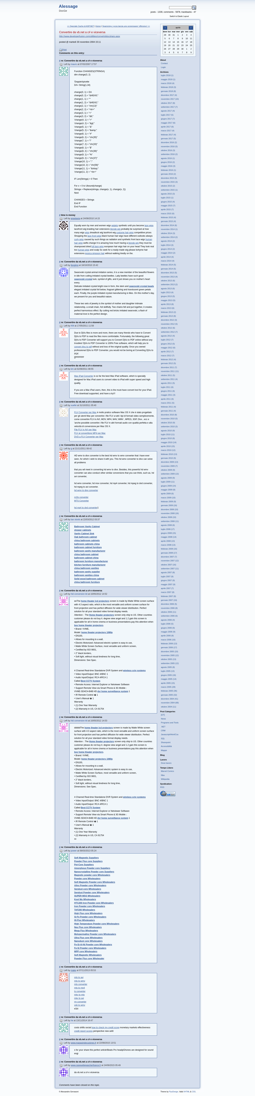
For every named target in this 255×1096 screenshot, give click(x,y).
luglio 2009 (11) (168, 482)
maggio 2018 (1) (168, 79)
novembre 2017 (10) (170, 99)
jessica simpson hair (94, 253)
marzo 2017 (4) (167, 131)
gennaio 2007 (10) (169, 600)
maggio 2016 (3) (168, 166)
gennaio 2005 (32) (169, 695)
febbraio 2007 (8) (168, 596)
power (74, 850)
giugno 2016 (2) (168, 162)
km (72, 369)
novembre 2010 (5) (169, 419)
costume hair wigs (125, 232)
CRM (163, 730)
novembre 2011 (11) (170, 371)
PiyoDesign (173, 1092)
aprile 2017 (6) (167, 127)
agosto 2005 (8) (168, 667)
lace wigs (148, 225)
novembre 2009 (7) (169, 466)
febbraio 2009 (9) (168, 501)
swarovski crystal (83, 279)
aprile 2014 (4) (167, 257)
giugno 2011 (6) (168, 391)
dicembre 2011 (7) (169, 367)
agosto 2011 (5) (168, 383)
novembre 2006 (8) (169, 608)
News (163, 719)
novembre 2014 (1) (169, 229)
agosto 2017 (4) (168, 111)
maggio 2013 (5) (168, 300)
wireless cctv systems (134, 670)
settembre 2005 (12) (170, 663)
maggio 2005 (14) (169, 679)
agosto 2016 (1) (168, 158)
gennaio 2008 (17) (169, 553)
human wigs (83, 250)
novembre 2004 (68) (170, 703)
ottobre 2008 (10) (168, 517)
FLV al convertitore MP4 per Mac (90, 433)
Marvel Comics (167, 771)
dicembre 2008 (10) (169, 509)
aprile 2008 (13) (168, 541)
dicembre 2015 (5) (169, 178)
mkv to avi (79, 998)
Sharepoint (166, 742)
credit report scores (83, 1031)
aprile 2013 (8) (167, 304)
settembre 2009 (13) (170, 474)
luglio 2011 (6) (167, 387)
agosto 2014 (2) (168, 241)
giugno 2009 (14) (168, 486)
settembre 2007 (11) (170, 568)
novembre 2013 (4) (169, 277)
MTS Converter (81, 501)
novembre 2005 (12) (170, 655)
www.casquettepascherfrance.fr (86, 1065)
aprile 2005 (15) (168, 683)
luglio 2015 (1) (167, 198)
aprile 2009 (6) (167, 494)
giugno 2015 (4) (168, 202)
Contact (164, 63)
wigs (87, 232)
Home (98, 26)
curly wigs (79, 239)
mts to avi (78, 977)
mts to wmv (79, 981)
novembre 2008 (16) (170, 513)
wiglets (114, 225)
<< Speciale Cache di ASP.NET (80, 26)
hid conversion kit (79, 594)
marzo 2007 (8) (167, 592)
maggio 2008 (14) (169, 537)
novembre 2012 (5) (169, 324)
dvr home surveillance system (112, 691)
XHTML (186, 1092)
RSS (162, 787)
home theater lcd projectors (95, 601)
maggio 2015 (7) (168, 206)
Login (163, 67)
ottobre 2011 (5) (168, 375)
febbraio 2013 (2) (168, 312)
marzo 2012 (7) (167, 356)
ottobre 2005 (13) (168, 659)
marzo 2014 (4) (167, 261)
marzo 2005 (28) (168, 687)
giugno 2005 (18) (168, 675)
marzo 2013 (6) (167, 308)
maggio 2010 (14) (169, 442)
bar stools (75, 519)
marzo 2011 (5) (167, 403)
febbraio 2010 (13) (169, 454)
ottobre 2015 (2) (168, 186)
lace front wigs (94, 236)
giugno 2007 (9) (168, 580)
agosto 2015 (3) (168, 194)
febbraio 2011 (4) (168, 407)
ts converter (80, 991)
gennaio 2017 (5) (168, 138)
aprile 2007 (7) (167, 588)
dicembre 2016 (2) (169, 142)
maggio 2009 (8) (168, 490)
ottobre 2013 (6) (168, 281)
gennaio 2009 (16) (169, 505)
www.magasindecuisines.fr (83, 1043)
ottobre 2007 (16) (168, 565)
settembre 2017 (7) (169, 107)
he (72, 1020)
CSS (194, 1092)
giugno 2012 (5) (168, 344)
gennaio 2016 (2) (168, 174)
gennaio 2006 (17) (169, 647)
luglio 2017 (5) (167, 115)
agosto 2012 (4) (168, 336)
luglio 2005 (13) (168, 671)
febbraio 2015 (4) (168, 217)
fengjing (74, 265)
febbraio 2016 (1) (168, 170)
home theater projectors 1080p (97, 632)
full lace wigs (97, 246)
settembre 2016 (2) (169, 154)
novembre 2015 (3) (169, 182)
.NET (163, 727)
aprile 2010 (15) (168, 446)
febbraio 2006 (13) (169, 643)
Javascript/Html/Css (169, 734)
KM (72, 326)
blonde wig (115, 229)
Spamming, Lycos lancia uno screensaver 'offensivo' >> (126, 26)
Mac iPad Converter (83, 376)
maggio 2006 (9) (168, 632)
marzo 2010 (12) (168, 450)
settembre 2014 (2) (169, 237)
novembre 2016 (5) (169, 146)
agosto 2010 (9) (168, 431)
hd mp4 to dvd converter (85, 507)
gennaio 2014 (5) (168, 269)
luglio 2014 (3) (167, 245)
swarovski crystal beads (141, 286)
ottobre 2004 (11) (168, 707)
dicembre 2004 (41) (169, 699)
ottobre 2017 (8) (168, 103)
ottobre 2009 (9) (168, 470)
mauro (74, 64)
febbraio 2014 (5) (168, 265)
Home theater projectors (101, 615)
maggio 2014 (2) (168, 253)
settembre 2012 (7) (169, 332)
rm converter (80, 1002)
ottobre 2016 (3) (168, 150)
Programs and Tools (169, 723)
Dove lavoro (166, 763)
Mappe (164, 750)
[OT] (163, 715)
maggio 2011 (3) (168, 395)
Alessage (68, 6)
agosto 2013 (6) (168, 288)
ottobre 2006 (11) (168, 612)
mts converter (80, 984)
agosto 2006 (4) (168, 620)
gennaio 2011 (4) (168, 411)
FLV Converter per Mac (85, 412)
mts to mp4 (79, 988)
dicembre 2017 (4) (169, 95)
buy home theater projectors (88, 625)
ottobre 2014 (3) (168, 233)
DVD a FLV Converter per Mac (88, 437)
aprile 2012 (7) (167, 351)
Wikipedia (165, 779)
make (73, 970)
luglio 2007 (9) (167, 576)
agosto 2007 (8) (168, 572)
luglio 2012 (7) (167, 340)
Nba (163, 775)
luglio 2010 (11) (168, 434)
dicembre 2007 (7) (169, 557)
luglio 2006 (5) (167, 624)
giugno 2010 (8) (168, 438)
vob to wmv (79, 1005)
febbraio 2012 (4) (168, 359)
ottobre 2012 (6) (168, 328)
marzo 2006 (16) (168, 640)
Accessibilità (166, 746)
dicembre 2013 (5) (169, 273)
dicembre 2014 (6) (169, 225)
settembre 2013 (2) (169, 284)
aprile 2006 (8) (167, 636)
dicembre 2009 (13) (169, 462)
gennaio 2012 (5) (168, 363)
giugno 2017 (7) (168, 119)
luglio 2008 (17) (168, 529)
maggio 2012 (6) (168, 348)
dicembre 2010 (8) (169, 415)
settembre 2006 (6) (169, 616)
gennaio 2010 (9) (168, 458)
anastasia (75, 218)
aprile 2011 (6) (167, 399)
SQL (163, 738)
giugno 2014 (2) (168, 249)
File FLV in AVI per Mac (85, 429)
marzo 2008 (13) (168, 545)
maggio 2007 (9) (168, 584)
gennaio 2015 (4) (168, 221)
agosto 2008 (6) (168, 525)
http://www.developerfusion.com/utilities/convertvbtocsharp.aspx (89, 36)
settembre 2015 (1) (169, 190)
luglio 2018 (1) (167, 75)
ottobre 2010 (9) (168, 423)
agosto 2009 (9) (168, 478)
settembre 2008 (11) (170, 521)
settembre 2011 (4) (169, 379)
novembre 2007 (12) (170, 561)
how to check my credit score (105, 1027)
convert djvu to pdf (83, 347)
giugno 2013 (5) (168, 296)
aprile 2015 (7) (167, 209)
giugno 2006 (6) (168, 628)
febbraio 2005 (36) (169, 691)
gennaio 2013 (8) (168, 316)
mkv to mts (79, 994)
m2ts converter (81, 497)
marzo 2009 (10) (168, 498)
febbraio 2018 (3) (168, 87)
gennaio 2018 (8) (168, 91)
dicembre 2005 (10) (169, 651)
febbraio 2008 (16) (169, 549)
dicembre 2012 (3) (169, 320)
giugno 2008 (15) (168, 533)
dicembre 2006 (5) (169, 604)
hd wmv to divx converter (86, 490)
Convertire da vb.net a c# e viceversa (82, 32)
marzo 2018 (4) (167, 83)
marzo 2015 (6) (167, 213)
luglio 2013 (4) (167, 292)
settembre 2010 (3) (169, 426)
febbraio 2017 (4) (168, 135)
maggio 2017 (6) (168, 123)
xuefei (73, 405)
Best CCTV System (90, 681)
